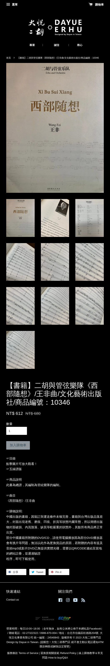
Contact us (12, 599)
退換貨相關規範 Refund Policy (58, 653)
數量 (9, 424)
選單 (12, 4)
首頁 (8, 58)
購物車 (96, 4)
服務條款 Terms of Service (22, 653)
